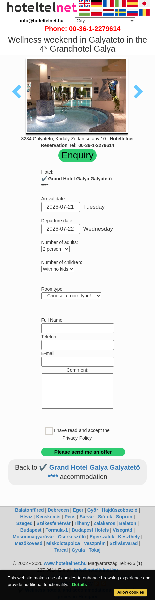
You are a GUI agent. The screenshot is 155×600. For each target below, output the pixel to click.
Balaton (127, 523)
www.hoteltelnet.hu (65, 563)
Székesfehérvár (53, 523)
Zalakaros (104, 523)
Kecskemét (48, 516)
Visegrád (122, 530)
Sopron (124, 516)
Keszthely (129, 536)
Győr (92, 510)
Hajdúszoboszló (120, 510)
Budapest (31, 530)
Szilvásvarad (123, 543)
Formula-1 (56, 530)
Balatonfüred (29, 510)
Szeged (24, 523)
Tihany (82, 523)
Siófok (105, 516)
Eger (78, 510)
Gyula (78, 550)
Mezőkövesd (28, 543)
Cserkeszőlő (72, 536)
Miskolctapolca (63, 543)
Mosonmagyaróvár (33, 536)
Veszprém (95, 543)
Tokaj (95, 550)
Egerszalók (102, 536)
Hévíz (26, 516)
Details (79, 584)
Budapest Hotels (90, 530)
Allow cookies (130, 592)
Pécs (70, 516)
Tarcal (61, 550)
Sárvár (87, 516)
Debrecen (58, 510)
